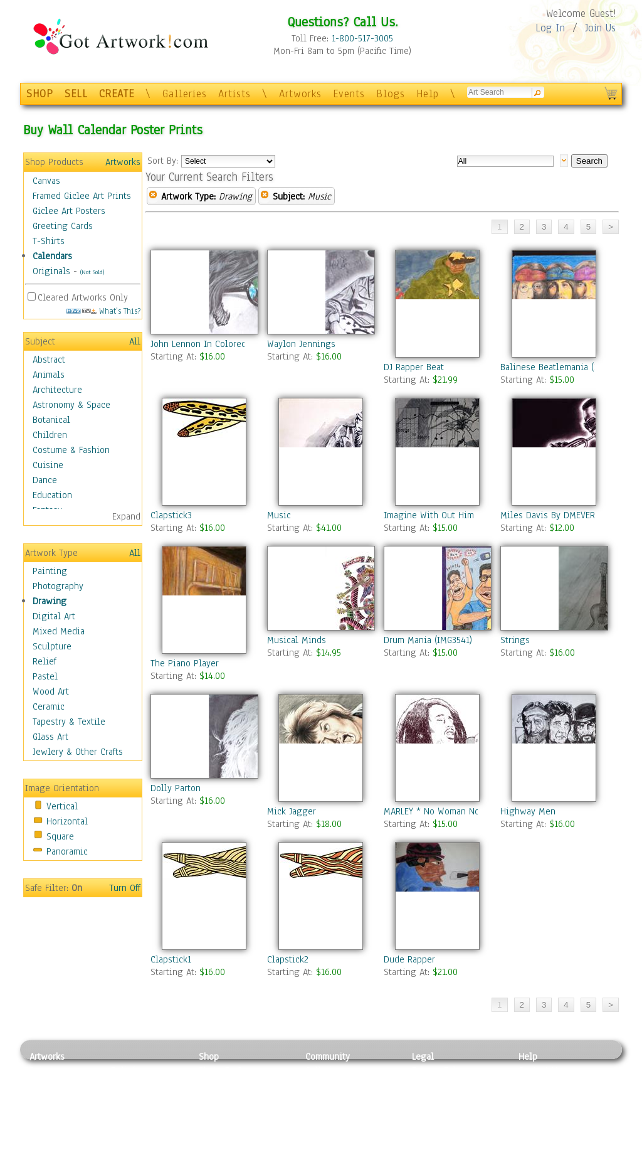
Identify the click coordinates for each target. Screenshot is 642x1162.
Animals (49, 374)
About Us (536, 1098)
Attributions (432, 1099)
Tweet (530, 1155)
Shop (209, 1056)
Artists (234, 94)
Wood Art (51, 691)
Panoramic (67, 851)
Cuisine (48, 465)
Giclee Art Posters (69, 211)
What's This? (103, 311)
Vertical (62, 806)
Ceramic (49, 706)
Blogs (390, 94)
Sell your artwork (340, 1127)
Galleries (184, 94)
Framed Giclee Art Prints (82, 195)
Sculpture (52, 646)
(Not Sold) (92, 272)
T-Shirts (49, 241)
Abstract (49, 359)
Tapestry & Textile (69, 721)
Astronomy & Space (71, 404)
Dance (45, 480)
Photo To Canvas (232, 1070)
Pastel (45, 676)
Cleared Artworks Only (83, 297)
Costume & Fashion (71, 450)
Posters (213, 1098)
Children (50, 435)
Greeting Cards (63, 226)
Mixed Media (59, 631)
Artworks (300, 94)
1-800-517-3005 (362, 38)
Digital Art (54, 616)
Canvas (46, 180)
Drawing (49, 601)
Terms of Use (438, 1085)
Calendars (52, 256)
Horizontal (67, 821)
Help (427, 94)
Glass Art (50, 736)
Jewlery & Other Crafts (78, 751)
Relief (44, 661)
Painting (50, 571)
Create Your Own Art (239, 1155)
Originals (51, 271)
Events (349, 94)
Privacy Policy (440, 1070)
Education (52, 495)
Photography (58, 586)
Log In (550, 28)
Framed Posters (229, 1085)
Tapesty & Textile (146, 1127)
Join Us (600, 28)
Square (60, 836)
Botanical (51, 419)
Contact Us (540, 1070)
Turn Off (124, 888)
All (134, 341)
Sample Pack (543, 1085)
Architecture (57, 389)
